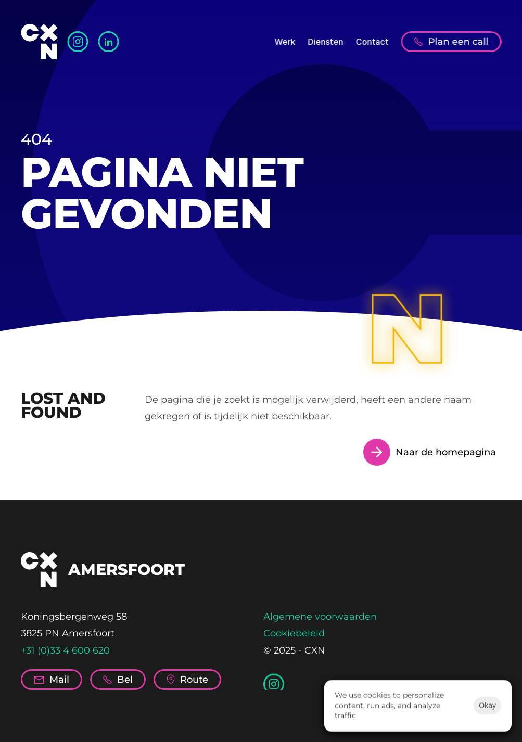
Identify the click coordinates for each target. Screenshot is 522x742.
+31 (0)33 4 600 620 (65, 650)
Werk (284, 41)
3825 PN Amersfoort (67, 633)
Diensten (325, 41)
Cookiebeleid (294, 633)
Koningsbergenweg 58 (74, 616)
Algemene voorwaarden (320, 616)
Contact (371, 41)
